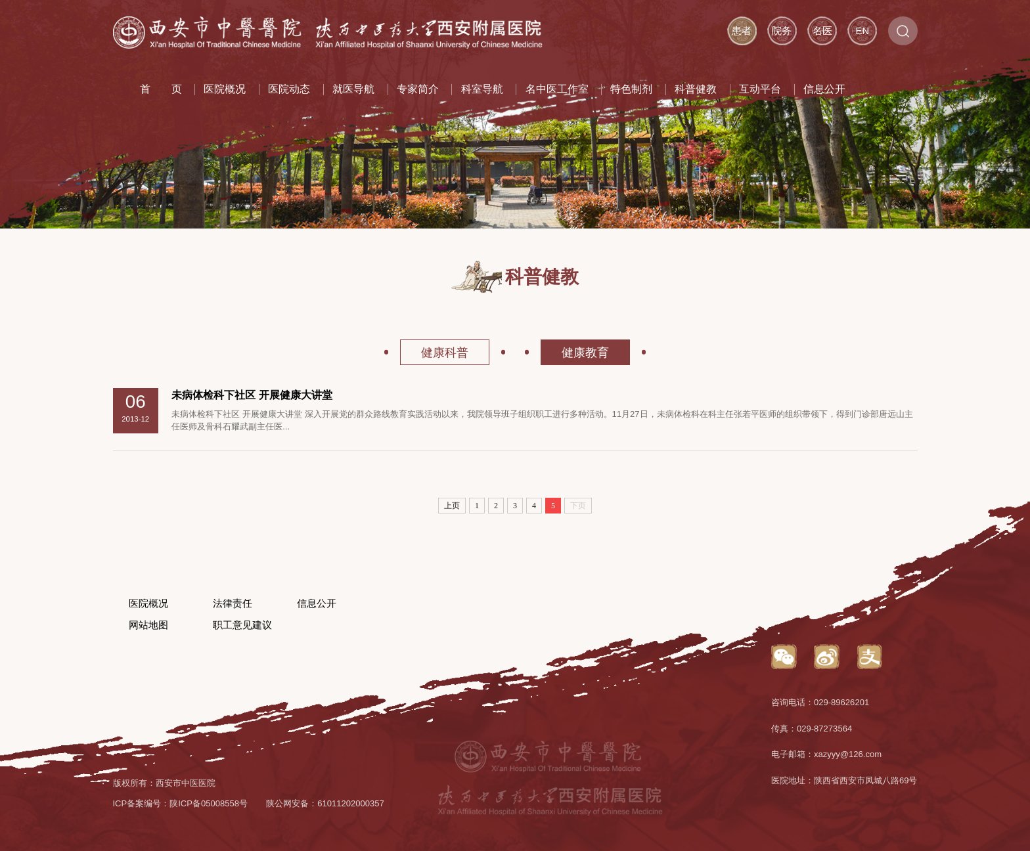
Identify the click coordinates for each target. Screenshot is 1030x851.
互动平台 (760, 89)
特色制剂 (631, 89)
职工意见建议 (242, 625)
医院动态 (289, 89)
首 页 (161, 89)
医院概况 (225, 89)
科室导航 (482, 89)
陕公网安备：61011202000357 (325, 803)
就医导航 (353, 89)
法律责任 (232, 603)
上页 (452, 505)
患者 (741, 31)
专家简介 (418, 89)
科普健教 (696, 89)
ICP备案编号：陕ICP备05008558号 (180, 803)
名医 (822, 31)
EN (862, 31)
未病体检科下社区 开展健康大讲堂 (251, 395)
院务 (782, 31)
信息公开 (824, 89)
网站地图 (148, 625)
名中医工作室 (557, 89)
